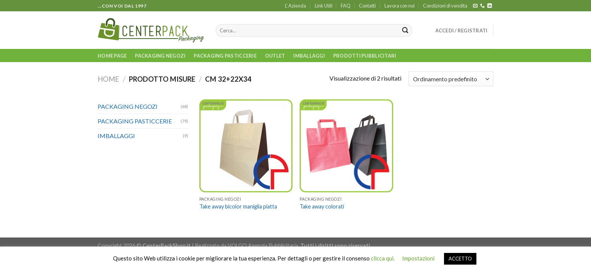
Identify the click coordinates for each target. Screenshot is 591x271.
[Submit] (405, 30)
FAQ (346, 6)
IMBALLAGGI (309, 56)
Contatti (367, 6)
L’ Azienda (295, 6)
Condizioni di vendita (445, 6)
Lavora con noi (399, 6)
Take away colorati (322, 206)
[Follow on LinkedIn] (489, 6)
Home (108, 79)
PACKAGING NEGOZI (160, 56)
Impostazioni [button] (418, 258)
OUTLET (275, 56)
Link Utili (323, 6)
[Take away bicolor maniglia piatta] (245, 145)
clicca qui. (383, 258)
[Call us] (482, 6)
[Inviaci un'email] (475, 6)
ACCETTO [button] (460, 259)
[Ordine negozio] (451, 79)
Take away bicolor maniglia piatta (238, 206)
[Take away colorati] (346, 145)
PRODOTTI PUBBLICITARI (364, 56)
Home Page (112, 56)
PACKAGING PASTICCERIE (225, 56)
